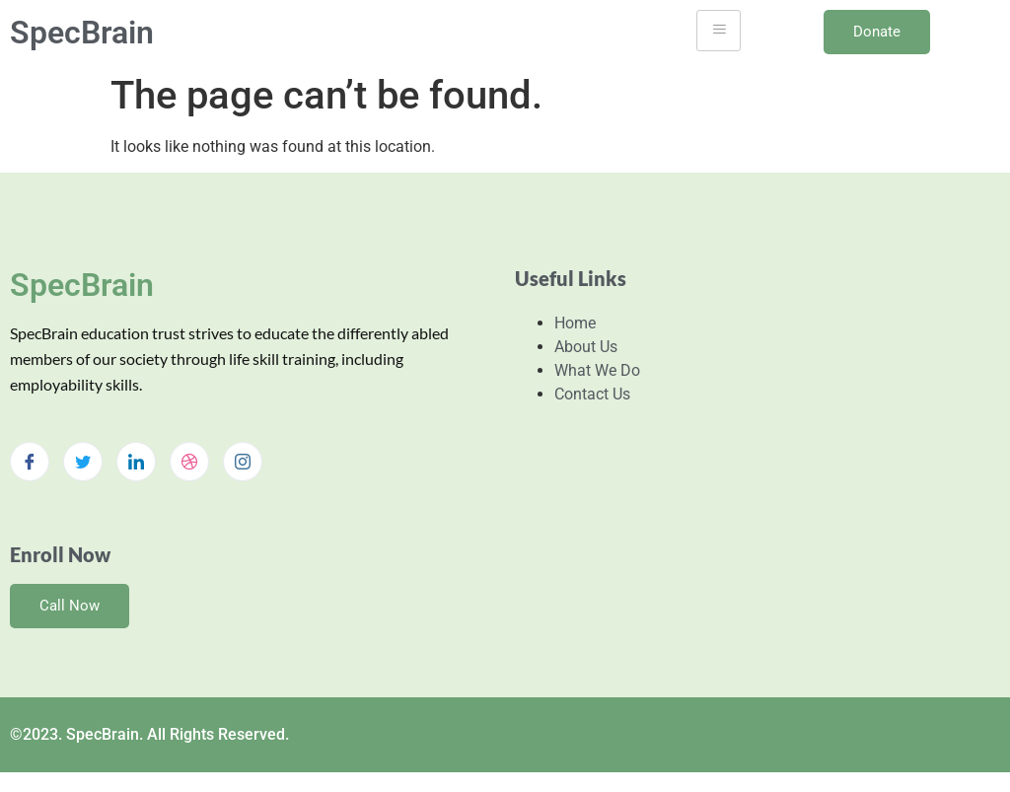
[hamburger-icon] (718, 30)
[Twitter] (83, 461)
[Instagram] (242, 461)
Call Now (69, 605)
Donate (877, 31)
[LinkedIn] (136, 461)
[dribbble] (189, 461)
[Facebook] (29, 461)
